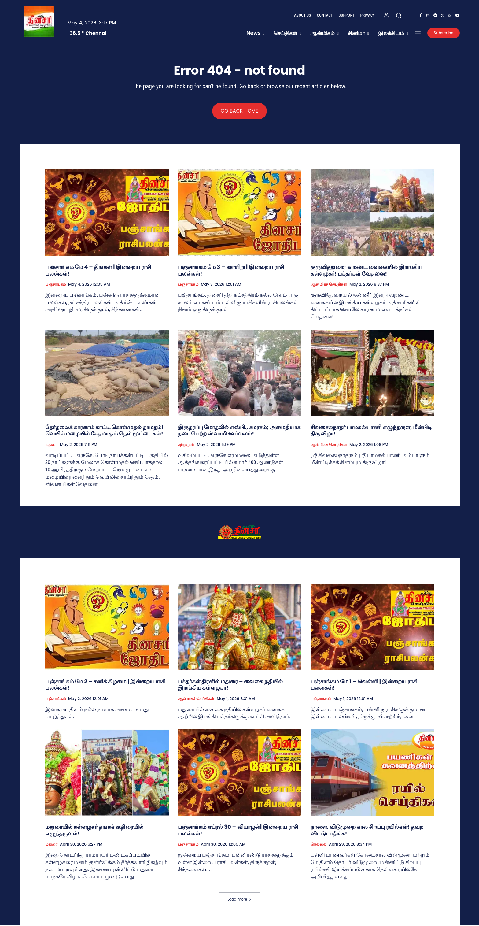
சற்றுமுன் (186, 445)
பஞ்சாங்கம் (55, 285)
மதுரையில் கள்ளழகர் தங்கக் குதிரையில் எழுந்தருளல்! (94, 831)
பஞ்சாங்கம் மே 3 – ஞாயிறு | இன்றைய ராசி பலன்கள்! (231, 271)
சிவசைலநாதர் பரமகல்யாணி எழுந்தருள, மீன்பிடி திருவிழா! (371, 431)
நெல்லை (318, 845)
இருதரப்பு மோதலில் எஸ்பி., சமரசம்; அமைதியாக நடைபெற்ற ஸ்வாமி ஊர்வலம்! (239, 431)
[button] (398, 15)
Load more (239, 900)
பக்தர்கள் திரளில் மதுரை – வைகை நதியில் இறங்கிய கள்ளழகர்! (230, 685)
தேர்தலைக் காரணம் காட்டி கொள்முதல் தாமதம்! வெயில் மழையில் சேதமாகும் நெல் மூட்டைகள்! (104, 431)
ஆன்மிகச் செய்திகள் (329, 285)
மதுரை (51, 445)
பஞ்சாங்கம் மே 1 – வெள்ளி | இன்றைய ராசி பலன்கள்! (364, 685)
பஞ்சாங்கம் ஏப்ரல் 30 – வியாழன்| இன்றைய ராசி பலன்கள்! (238, 831)
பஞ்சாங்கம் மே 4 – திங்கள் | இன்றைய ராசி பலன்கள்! (98, 271)
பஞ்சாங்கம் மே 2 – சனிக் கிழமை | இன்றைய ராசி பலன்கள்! (105, 685)
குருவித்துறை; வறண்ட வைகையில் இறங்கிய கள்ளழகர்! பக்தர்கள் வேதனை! (366, 271)
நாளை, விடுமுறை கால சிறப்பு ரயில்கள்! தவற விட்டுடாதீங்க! (367, 831)
